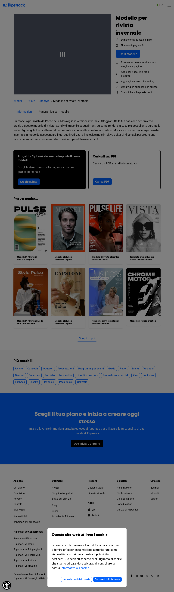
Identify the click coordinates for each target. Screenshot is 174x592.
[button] (6, 585)
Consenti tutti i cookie (107, 579)
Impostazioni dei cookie (76, 579)
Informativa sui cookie (75, 568)
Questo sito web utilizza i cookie (87, 537)
